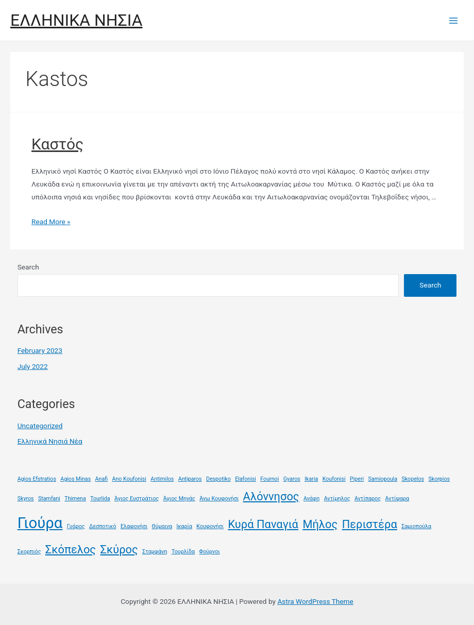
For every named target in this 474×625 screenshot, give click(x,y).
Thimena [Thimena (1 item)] (75, 498)
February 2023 (40, 350)
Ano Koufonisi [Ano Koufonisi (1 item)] (129, 479)
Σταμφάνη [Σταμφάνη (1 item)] (154, 551)
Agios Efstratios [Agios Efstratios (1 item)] (37, 479)
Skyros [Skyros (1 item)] (26, 498)
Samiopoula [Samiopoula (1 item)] (382, 479)
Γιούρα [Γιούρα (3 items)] (40, 523)
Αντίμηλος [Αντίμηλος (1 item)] (337, 498)
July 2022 (33, 366)
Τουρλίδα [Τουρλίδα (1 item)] (183, 551)
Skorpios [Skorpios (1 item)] (439, 479)
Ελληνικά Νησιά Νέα (50, 441)
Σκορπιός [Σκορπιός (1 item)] (29, 551)
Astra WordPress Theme (315, 601)
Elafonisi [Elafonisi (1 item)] (245, 479)
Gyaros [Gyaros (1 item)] (291, 479)
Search (28, 267)
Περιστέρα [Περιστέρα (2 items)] (369, 524)
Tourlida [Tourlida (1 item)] (100, 498)
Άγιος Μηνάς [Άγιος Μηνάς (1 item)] (179, 498)
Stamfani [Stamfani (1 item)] (49, 498)
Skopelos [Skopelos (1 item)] (412, 479)
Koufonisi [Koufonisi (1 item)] (334, 479)
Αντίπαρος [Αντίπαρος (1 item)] (367, 498)
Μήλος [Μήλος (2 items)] (319, 524)
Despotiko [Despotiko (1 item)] (218, 479)
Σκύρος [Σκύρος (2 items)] (119, 549)
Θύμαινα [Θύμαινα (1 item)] (162, 526)
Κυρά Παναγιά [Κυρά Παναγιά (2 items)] (263, 524)
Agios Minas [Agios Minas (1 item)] (75, 479)
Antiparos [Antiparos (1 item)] (190, 479)
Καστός (57, 144)
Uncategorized (40, 425)
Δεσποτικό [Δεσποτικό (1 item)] (102, 526)
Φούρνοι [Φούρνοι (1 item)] (209, 551)
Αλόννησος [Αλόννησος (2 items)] (271, 496)
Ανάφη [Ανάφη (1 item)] (311, 498)
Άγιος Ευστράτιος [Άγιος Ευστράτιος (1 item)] (136, 498)
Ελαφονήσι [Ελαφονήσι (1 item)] (134, 526)
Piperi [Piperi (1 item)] (357, 479)
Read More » (51, 221)
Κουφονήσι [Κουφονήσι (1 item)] (210, 526)
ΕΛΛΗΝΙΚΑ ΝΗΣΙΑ (76, 20)
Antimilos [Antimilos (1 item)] (162, 479)
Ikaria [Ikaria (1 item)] (311, 479)
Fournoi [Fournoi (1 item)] (269, 479)
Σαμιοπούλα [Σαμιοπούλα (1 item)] (416, 526)
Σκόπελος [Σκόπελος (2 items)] (70, 549)
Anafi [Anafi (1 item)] (101, 479)
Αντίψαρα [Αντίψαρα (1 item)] (397, 498)
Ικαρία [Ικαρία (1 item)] (184, 526)
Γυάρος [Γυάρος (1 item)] (76, 526)
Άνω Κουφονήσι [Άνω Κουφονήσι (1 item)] (219, 498)
